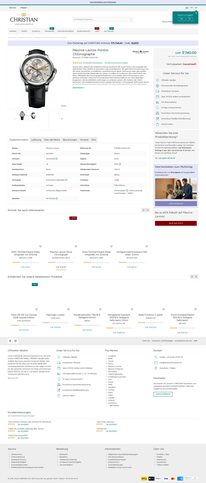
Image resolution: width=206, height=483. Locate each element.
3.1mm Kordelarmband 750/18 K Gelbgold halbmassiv (182, 317)
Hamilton (112, 387)
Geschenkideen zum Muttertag (103, 2)
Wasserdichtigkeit (18, 462)
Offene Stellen (163, 465)
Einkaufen (64, 454)
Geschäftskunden (115, 465)
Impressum (161, 460)
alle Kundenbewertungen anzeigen (21, 416)
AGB (195, 341)
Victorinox (112, 403)
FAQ (93, 140)
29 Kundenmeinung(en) (92, 63)
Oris (109, 379)
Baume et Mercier (115, 369)
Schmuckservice (18, 457)
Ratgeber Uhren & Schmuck (120, 467)
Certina (111, 390)
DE (187, 8)
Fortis (110, 382)
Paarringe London (55, 315)
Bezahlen (63, 457)
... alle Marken (113, 406)
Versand (84, 140)
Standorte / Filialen (167, 368)
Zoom (63, 106)
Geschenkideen (66, 465)
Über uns (146, 341)
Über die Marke (52, 140)
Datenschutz (113, 462)
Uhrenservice (16, 454)
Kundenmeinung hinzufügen (116, 63)
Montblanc (112, 372)
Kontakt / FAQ (163, 454)
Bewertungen (70, 140)
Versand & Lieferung (68, 460)
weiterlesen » (79, 88)
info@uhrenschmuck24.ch (170, 363)
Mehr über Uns (13, 378)
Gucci (110, 364)
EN (196, 8)
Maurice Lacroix (114, 366)
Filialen (159, 457)
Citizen (111, 398)
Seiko (110, 395)
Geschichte (161, 462)
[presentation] (15, 119)
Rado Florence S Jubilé (150, 315)
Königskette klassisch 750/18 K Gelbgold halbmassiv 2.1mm (119, 317)
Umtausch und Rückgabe (162, 341)
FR (191, 8)
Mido (110, 385)
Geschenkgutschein (19, 465)
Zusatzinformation (18, 140)
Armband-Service (18, 460)
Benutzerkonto (168, 22)
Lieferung (36, 140)
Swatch (111, 400)
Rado (110, 358)
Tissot (110, 361)
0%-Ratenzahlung (115, 457)
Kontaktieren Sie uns (183, 341)
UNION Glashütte (115, 374)
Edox (110, 393)
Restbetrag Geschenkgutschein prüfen (27, 467)
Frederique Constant (117, 377)
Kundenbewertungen (117, 460)
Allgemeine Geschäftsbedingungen (123, 454)
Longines (112, 356)
